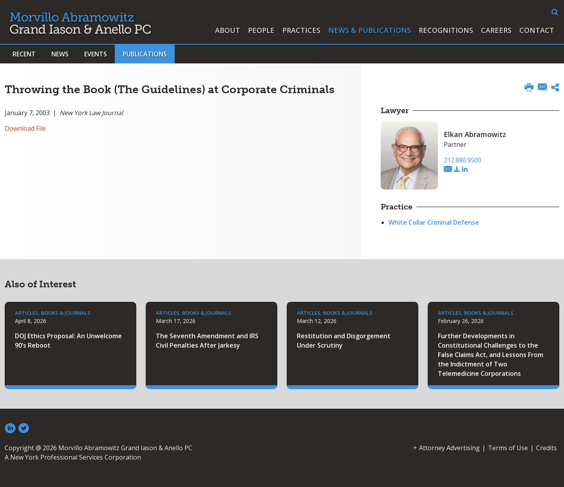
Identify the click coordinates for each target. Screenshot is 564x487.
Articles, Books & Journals (52, 312)
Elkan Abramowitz (475, 134)
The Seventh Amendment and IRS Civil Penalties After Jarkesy (207, 341)
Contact (536, 30)
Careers (496, 30)
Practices (301, 30)
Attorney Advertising (449, 448)
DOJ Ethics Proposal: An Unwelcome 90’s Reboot (68, 341)
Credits (546, 448)
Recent (24, 54)
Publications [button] (145, 54)
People (261, 30)
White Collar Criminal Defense (434, 222)
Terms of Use (508, 448)
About (227, 30)
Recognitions (446, 30)
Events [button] (95, 54)
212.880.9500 (462, 160)
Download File (25, 128)
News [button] (60, 54)
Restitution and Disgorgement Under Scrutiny (343, 341)
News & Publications (369, 30)
